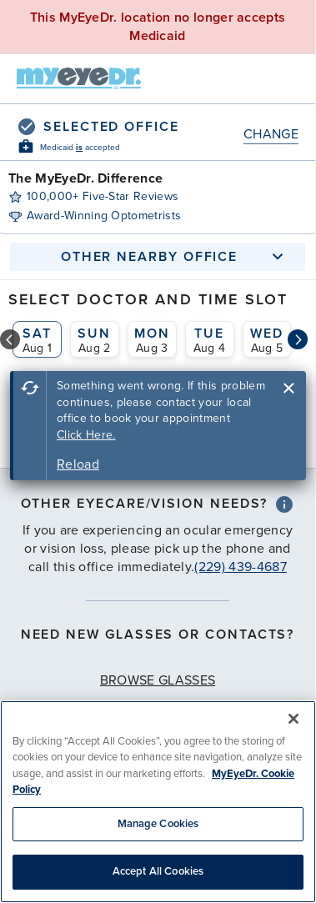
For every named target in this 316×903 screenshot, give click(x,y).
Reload (78, 464)
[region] (158, 801)
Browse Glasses (157, 680)
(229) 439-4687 (240, 567)
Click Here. (86, 435)
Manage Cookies (158, 823)
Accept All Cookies (158, 871)
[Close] (293, 718)
